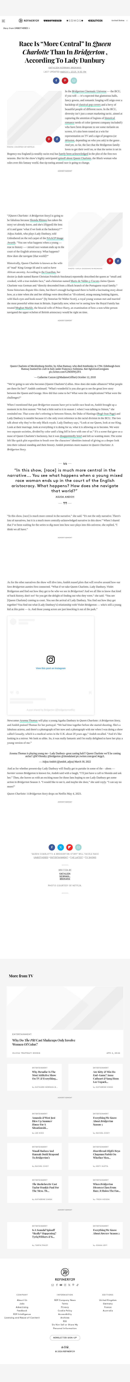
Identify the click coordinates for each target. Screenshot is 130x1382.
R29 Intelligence (22, 1332)
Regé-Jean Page (106, 431)
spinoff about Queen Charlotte (23, 167)
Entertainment (59, 876)
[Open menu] (3, 19)
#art (86, 387)
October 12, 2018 (87, 395)
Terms (65, 1322)
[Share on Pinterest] (65, 80)
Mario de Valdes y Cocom (39, 298)
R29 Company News (65, 1318)
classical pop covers (90, 104)
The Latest (76, 876)
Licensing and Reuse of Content (22, 1336)
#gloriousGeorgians (99, 387)
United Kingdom (108, 1318)
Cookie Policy (65, 1329)
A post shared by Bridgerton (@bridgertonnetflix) (51, 727)
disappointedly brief (71, 453)
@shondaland (68, 774)
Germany (108, 1322)
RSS (65, 1339)
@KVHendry (40, 774)
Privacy (65, 1325)
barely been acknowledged (79, 158)
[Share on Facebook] (56, 80)
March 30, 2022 (82, 779)
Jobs (22, 1322)
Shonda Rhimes (38, 229)
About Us (22, 1318)
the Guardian (48, 281)
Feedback (22, 1329)
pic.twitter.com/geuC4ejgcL (90, 774)
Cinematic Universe (89, 91)
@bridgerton (54, 774)
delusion (69, 140)
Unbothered (41, 876)
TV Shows (90, 876)
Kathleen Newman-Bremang (65, 68)
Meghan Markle (37, 325)
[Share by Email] (74, 80)
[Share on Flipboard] (69, 865)
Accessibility (65, 1332)
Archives (65, 1336)
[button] (114, 23)
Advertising (22, 1325)
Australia (108, 1329)
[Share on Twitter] (60, 865)
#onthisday (88, 384)
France (108, 1325)
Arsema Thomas (29, 738)
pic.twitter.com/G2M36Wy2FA (65, 389)
